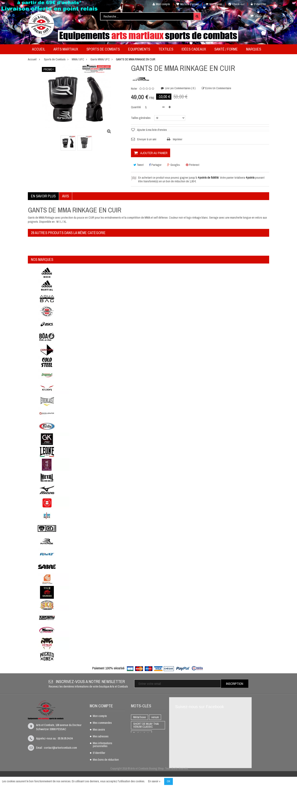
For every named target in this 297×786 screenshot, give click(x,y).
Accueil (32, 59)
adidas (150, 759)
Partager (155, 165)
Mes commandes (102, 723)
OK (168, 781)
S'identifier (258, 4)
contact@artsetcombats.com (60, 748)
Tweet (138, 165)
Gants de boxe (141, 753)
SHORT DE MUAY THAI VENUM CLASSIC (146, 725)
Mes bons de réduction (106, 759)
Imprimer (177, 139)
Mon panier (214, 4)
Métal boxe (139, 717)
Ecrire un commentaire (218, 88)
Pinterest (192, 165)
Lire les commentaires (180, 88)
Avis (65, 196)
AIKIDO (137, 759)
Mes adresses (100, 736)
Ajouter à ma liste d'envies (152, 130)
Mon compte (160, 4)
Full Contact (140, 746)
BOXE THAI (139, 740)
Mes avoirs (99, 729)
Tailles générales (141, 118)
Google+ (173, 165)
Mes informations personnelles (102, 745)
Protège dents (141, 733)
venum (155, 717)
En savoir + (154, 781)
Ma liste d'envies (187, 4)
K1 (153, 740)
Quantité (136, 107)
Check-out (236, 4)
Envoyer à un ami (146, 139)
